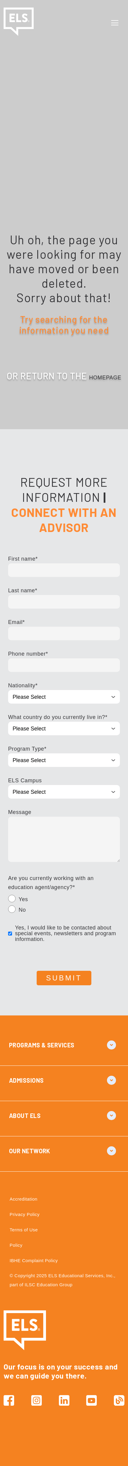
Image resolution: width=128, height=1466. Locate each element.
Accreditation (24, 1199)
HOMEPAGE (105, 378)
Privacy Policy (25, 1214)
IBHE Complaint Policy (34, 1260)
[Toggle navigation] (116, 23)
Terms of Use (24, 1229)
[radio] (64, 900)
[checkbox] (64, 905)
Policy (16, 1245)
